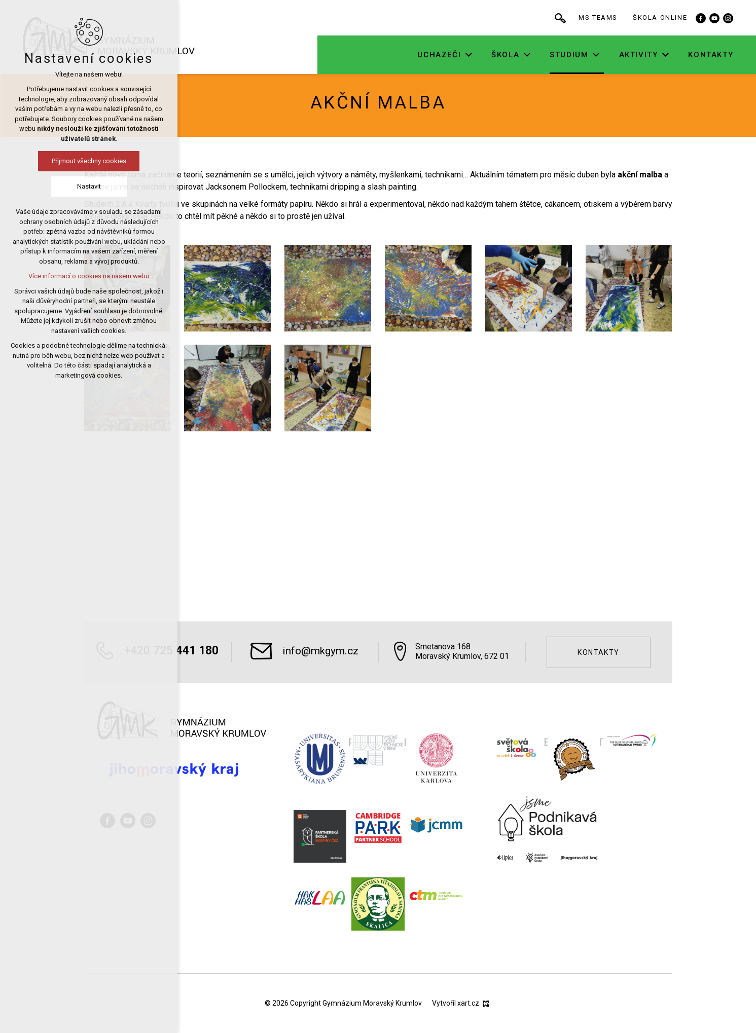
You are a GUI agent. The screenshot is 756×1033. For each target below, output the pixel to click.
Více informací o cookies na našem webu (88, 276)
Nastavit (89, 186)
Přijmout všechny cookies (89, 161)
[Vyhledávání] (569, 17)
